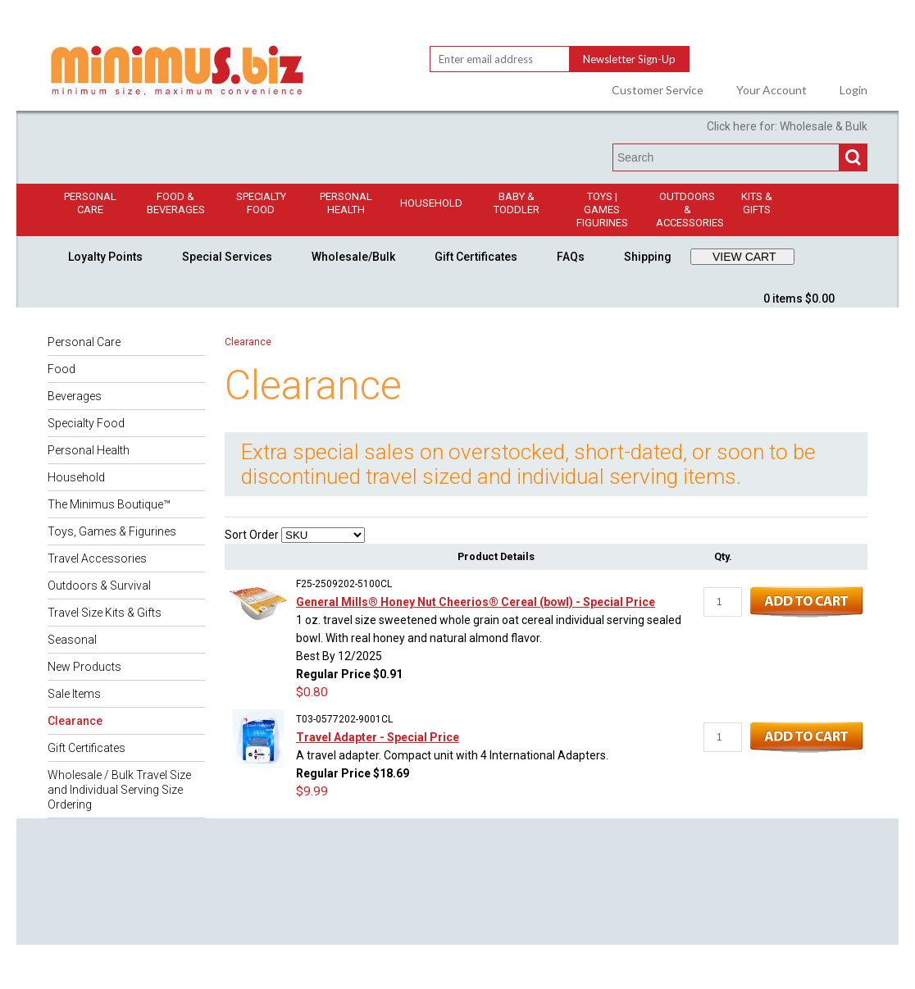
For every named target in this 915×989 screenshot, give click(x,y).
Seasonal (72, 639)
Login (853, 90)
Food (61, 369)
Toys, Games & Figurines (112, 531)
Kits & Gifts (756, 203)
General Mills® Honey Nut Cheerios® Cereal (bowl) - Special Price (475, 601)
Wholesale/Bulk (353, 256)
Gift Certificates (476, 256)
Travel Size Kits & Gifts (105, 612)
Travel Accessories (97, 558)
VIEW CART (744, 256)
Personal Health (346, 203)
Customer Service (657, 90)
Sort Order (252, 534)
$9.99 (312, 791)
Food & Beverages (176, 203)
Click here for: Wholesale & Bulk (787, 126)
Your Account (771, 90)
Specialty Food (261, 203)
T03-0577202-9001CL (344, 719)
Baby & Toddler (516, 203)
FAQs (571, 256)
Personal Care (90, 203)
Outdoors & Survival (99, 585)
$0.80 (312, 692)
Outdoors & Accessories (690, 209)
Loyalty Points (105, 256)
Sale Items (74, 693)
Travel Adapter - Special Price (377, 737)
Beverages (75, 396)
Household (431, 203)
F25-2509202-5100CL (344, 584)
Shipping (647, 256)
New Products (84, 666)
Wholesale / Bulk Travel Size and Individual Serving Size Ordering (119, 789)
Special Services (227, 256)
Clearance (75, 720)
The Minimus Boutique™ (109, 504)
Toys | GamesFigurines (602, 209)
